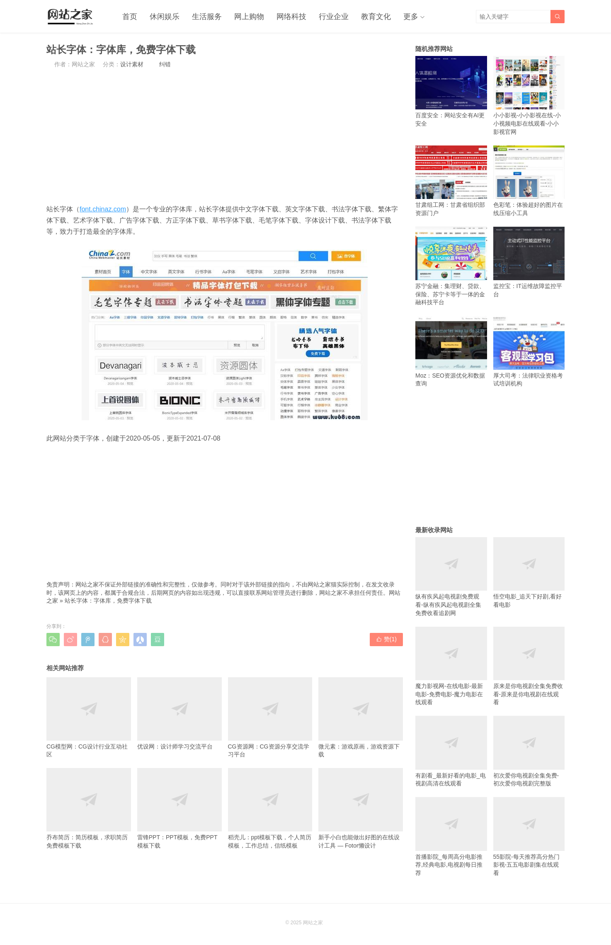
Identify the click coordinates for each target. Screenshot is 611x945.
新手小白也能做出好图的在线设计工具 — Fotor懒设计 (360, 808)
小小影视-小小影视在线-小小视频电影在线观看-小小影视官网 (529, 95)
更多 (410, 16)
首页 (129, 16)
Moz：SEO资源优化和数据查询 (451, 351)
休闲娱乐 (164, 16)
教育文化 (376, 16)
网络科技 (291, 16)
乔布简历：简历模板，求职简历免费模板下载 (88, 808)
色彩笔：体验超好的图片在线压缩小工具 (529, 180)
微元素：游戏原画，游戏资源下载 (360, 717)
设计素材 (131, 64)
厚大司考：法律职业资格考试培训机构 (529, 351)
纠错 (165, 64)
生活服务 (207, 16)
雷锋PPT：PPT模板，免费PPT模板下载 (179, 808)
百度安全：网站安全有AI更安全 (451, 91)
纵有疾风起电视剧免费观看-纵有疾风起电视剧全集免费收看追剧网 (451, 576)
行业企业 (334, 16)
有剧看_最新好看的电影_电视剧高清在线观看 (451, 751)
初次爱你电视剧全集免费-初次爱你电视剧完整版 (529, 751)
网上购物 (249, 16)
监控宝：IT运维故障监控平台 (529, 262)
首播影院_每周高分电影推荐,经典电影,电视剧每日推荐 (451, 836)
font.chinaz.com (103, 209)
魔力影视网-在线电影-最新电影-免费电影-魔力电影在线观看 (451, 666)
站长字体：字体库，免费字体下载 (108, 600)
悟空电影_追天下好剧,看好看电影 (529, 572)
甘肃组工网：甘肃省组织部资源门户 (451, 180)
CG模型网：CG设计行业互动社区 (88, 717)
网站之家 (313, 923)
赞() (386, 639)
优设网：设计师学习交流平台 (179, 713)
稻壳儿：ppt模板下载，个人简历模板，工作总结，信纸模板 (270, 808)
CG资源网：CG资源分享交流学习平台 (270, 717)
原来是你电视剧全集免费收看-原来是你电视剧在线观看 (529, 666)
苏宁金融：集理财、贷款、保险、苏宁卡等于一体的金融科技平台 (451, 266)
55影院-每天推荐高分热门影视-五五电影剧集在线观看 (529, 836)
